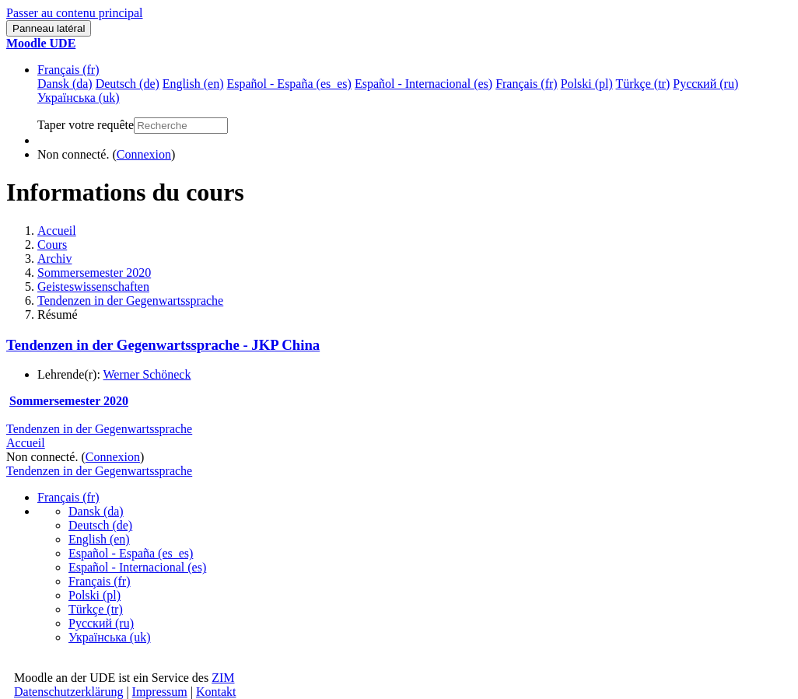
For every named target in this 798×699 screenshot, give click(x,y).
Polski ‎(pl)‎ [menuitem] (587, 83)
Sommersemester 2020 (94, 272)
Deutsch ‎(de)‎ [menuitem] (127, 83)
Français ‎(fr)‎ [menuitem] (526, 83)
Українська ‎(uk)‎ (109, 637)
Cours (52, 244)
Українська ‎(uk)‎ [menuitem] (78, 97)
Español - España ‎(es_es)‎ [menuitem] (288, 83)
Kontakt (216, 691)
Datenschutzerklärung (68, 691)
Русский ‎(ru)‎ (101, 623)
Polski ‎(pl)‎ (94, 595)
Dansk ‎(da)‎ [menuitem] (65, 83)
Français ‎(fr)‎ (68, 69)
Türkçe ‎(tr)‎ (95, 609)
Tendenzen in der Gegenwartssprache (130, 300)
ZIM (223, 677)
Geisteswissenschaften (93, 286)
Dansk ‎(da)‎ (96, 511)
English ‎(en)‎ (99, 539)
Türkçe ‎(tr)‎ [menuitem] (643, 83)
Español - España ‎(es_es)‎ (130, 553)
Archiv (54, 258)
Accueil (56, 230)
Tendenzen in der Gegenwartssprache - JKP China (163, 345)
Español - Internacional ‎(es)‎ (137, 567)
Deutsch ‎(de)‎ (100, 525)
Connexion (144, 154)
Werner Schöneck (147, 374)
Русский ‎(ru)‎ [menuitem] (705, 83)
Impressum (159, 691)
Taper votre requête (85, 124)
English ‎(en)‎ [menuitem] (193, 83)
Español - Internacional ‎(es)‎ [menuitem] (423, 83)
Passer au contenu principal (74, 12)
